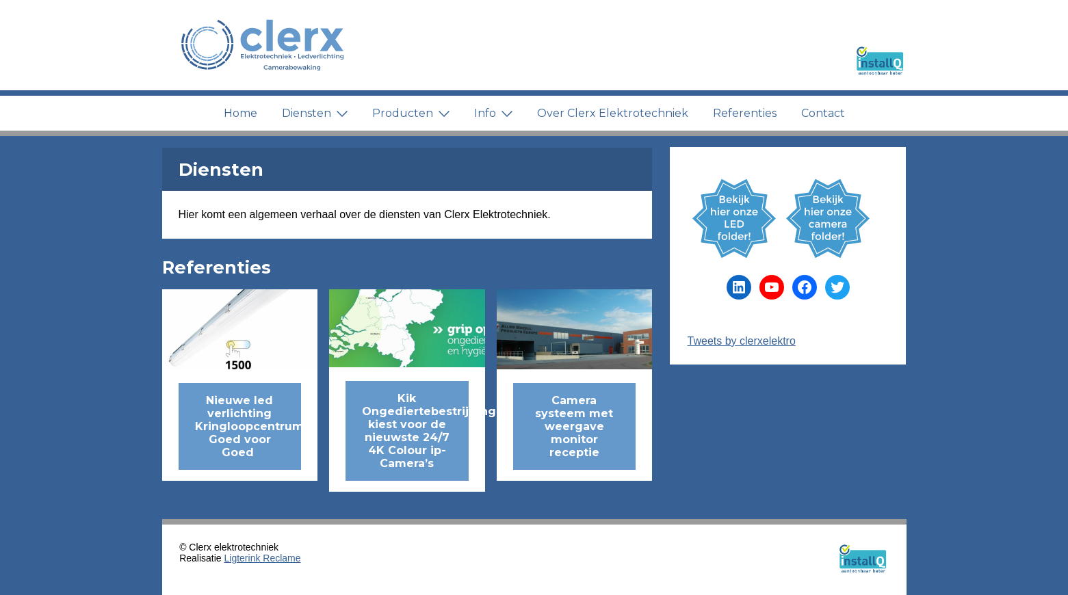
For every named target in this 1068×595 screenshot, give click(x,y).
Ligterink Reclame (262, 558)
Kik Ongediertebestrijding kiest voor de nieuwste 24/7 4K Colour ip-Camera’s (415, 431)
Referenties (745, 113)
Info (493, 113)
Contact (823, 113)
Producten (411, 113)
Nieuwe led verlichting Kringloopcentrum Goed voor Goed (248, 426)
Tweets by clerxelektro (742, 341)
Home (240, 113)
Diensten (315, 113)
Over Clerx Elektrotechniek (612, 113)
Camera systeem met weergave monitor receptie (574, 426)
